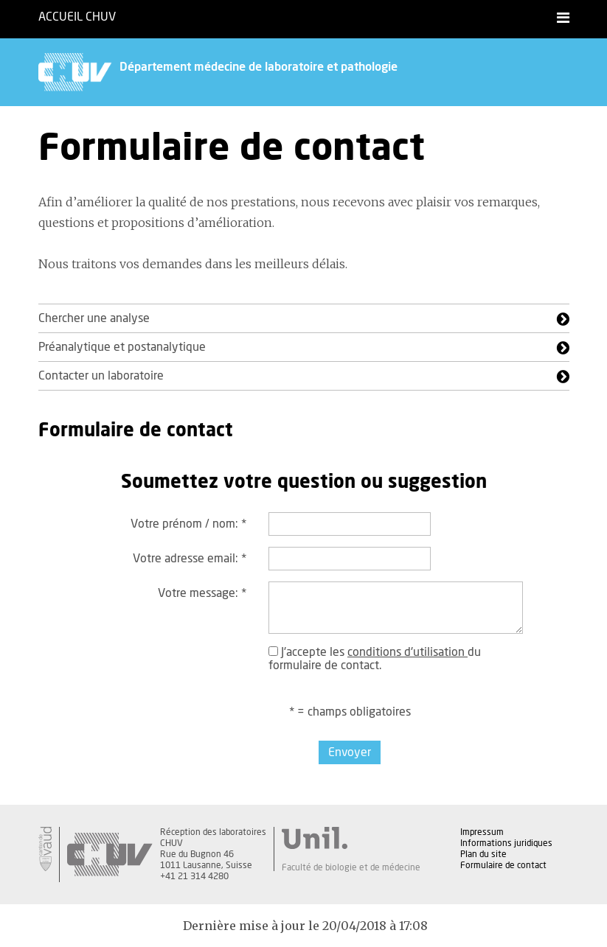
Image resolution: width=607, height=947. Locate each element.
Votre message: (202, 593)
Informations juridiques (506, 843)
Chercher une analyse (94, 318)
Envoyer (349, 752)
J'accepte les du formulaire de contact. (374, 658)
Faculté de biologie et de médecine (351, 867)
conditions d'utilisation (407, 652)
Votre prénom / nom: (188, 524)
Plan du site (483, 854)
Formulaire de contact (503, 865)
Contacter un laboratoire (101, 376)
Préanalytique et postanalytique (122, 347)
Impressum (482, 832)
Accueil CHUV (77, 17)
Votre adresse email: (189, 559)
